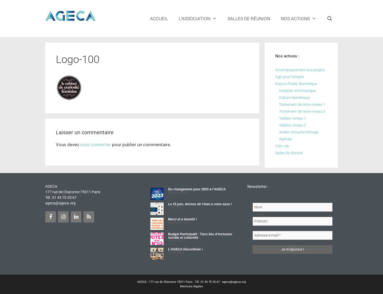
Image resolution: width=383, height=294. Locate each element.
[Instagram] (63, 216)
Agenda (285, 139)
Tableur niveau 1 (292, 118)
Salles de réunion (248, 18)
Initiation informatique (297, 91)
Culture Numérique (294, 97)
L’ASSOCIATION (200, 19)
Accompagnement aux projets (300, 70)
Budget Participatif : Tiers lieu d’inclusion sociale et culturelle (200, 236)
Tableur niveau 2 (292, 125)
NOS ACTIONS (301, 19)
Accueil (159, 18)
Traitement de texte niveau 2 (302, 111)
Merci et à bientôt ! (182, 219)
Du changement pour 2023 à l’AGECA (197, 189)
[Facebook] (50, 216)
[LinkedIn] (76, 216)
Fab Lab (282, 146)
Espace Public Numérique (296, 84)
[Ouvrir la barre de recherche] (329, 19)
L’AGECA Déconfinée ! (185, 249)
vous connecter (95, 144)
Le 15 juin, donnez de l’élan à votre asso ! (200, 204)
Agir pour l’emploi (289, 77)
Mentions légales (191, 286)
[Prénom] (292, 221)
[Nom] (292, 207)
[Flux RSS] (89, 216)
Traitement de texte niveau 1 (302, 104)
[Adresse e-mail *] (292, 235)
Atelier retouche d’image (299, 132)
